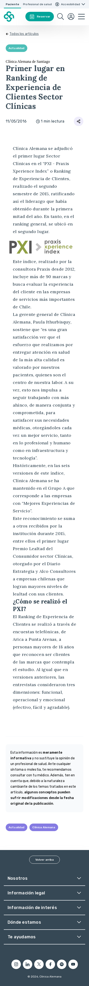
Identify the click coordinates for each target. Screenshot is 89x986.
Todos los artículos (24, 34)
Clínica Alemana (43, 827)
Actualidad (16, 48)
